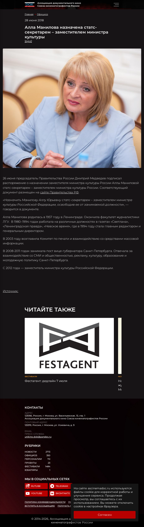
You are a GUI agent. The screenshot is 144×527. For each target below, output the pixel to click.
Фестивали (31, 376)
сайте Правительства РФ (59, 192)
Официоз (42, 14)
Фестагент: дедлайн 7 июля (46, 381)
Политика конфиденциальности (45, 502)
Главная (29, 14)
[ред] (28, 41)
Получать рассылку (70, 506)
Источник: (10, 291)
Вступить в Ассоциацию (40, 506)
